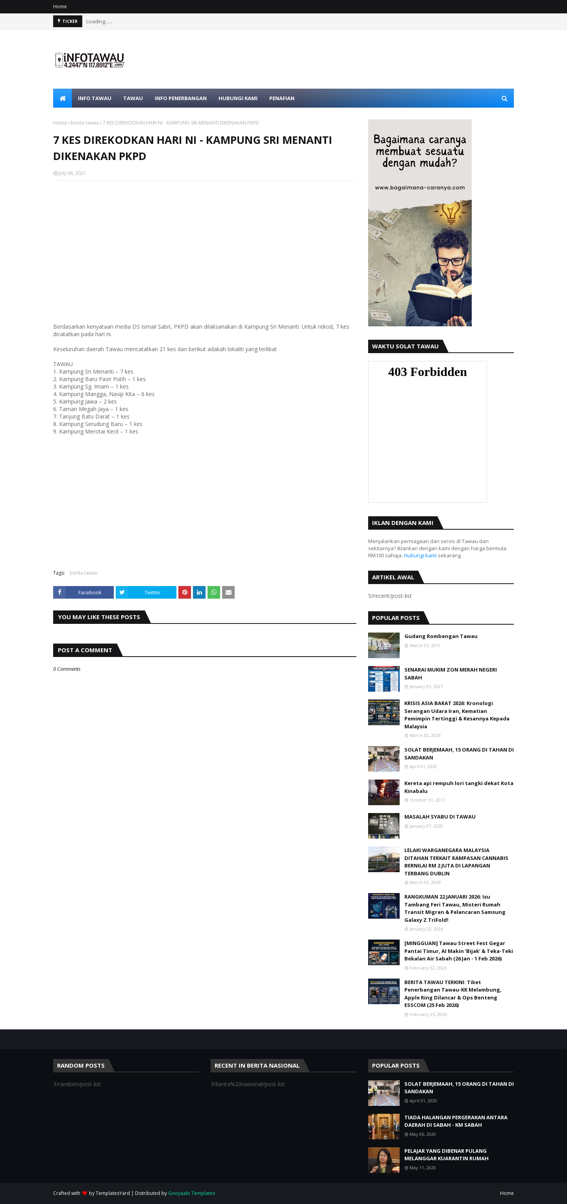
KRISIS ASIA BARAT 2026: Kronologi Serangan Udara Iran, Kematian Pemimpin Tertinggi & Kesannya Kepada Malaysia (457, 715)
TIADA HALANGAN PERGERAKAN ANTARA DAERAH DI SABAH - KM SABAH (456, 1121)
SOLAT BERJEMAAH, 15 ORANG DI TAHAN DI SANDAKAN (459, 753)
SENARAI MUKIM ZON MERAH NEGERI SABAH (450, 673)
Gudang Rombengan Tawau (441, 636)
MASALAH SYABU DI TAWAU (440, 816)
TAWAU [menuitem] (133, 98)
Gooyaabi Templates (191, 1193)
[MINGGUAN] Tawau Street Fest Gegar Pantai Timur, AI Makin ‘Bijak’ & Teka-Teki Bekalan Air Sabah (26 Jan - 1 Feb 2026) (458, 951)
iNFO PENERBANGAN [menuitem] (181, 98)
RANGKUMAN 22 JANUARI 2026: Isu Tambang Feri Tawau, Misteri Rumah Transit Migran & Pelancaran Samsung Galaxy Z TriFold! (455, 908)
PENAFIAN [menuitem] (282, 98)
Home (60, 6)
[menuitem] (62, 98)
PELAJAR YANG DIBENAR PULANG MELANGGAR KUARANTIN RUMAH (446, 1154)
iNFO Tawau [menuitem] (94, 98)
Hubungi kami (420, 555)
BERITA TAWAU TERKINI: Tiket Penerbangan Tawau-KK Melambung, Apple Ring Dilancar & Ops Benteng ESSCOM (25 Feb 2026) (453, 994)
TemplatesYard (113, 1193)
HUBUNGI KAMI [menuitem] (238, 98)
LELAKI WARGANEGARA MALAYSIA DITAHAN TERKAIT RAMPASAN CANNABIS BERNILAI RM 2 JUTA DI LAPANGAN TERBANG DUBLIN (456, 862)
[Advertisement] (204, 244)
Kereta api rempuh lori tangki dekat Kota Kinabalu (458, 787)
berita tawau (85, 122)
